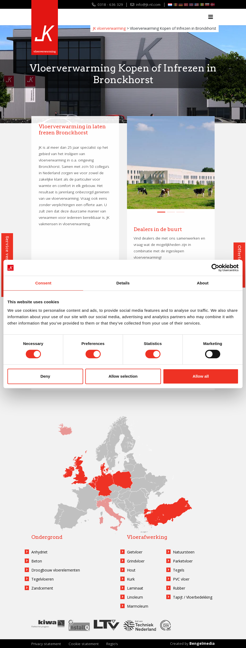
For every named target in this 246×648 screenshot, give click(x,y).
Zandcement (42, 588)
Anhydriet (39, 552)
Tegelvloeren (42, 579)
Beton (36, 561)
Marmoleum (137, 606)
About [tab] (203, 283)
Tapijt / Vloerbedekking (192, 597)
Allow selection (122, 376)
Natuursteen (183, 552)
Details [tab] (123, 283)
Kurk (131, 579)
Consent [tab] (43, 283)
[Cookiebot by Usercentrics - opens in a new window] (215, 268)
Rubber (179, 588)
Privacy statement (46, 643)
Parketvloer (183, 561)
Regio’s (112, 643)
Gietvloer (134, 552)
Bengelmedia (202, 643)
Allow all (201, 376)
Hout (131, 570)
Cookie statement (84, 643)
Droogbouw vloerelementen (55, 570)
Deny (45, 376)
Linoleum (135, 597)
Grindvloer (136, 561)
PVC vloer (181, 579)
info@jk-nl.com (145, 4)
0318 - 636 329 (107, 4)
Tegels (178, 570)
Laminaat (135, 588)
